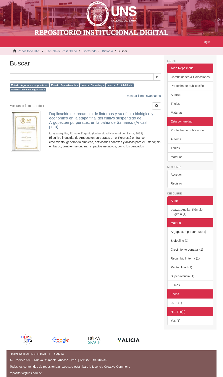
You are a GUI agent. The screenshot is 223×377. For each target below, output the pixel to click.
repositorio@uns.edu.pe (26, 373)
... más (175, 285)
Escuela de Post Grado (61, 51)
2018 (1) (176, 303)
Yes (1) (175, 320)
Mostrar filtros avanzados (144, 96)
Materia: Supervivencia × (64, 85)
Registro (176, 183)
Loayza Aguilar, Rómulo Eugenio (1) (187, 212)
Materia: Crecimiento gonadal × (28, 89)
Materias (177, 112)
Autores (176, 94)
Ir (157, 77)
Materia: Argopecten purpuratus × (29, 85)
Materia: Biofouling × (92, 85)
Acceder (176, 174)
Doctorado (89, 51)
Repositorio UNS (29, 51)
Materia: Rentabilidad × (120, 85)
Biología (107, 51)
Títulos (175, 103)
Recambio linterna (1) (185, 258)
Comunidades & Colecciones (190, 77)
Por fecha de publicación (187, 86)
